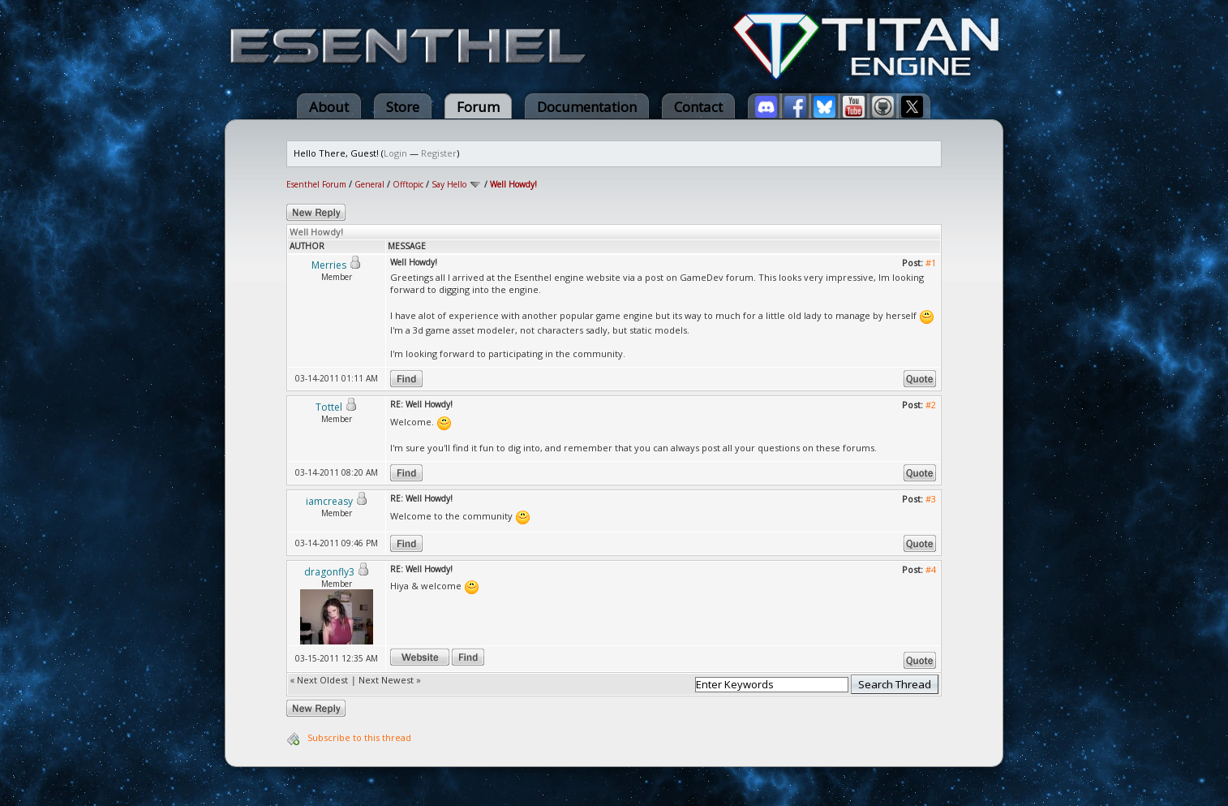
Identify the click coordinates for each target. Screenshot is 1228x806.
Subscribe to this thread (359, 737)
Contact (698, 106)
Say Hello (449, 184)
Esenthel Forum (316, 184)
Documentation (587, 106)
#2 (930, 405)
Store (402, 106)
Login (395, 153)
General (369, 184)
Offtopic (408, 184)
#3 (930, 499)
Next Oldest (322, 680)
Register (439, 153)
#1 (930, 262)
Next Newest (386, 680)
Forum (478, 106)
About (329, 106)
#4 (930, 569)
